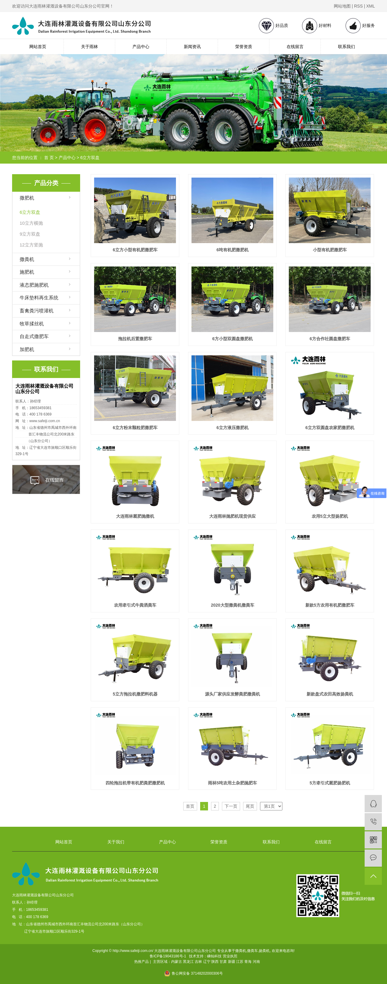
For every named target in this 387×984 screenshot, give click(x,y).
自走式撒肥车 (34, 336)
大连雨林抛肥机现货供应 (232, 516)
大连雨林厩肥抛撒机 (135, 516)
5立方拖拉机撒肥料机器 (135, 694)
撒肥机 (27, 197)
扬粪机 (264, 951)
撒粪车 (252, 951)
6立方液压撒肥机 (232, 427)
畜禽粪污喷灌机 (37, 310)
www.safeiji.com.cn (44, 421)
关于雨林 (89, 46)
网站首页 (37, 46)
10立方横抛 (31, 223)
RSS (358, 6)
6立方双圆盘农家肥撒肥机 (329, 427)
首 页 (49, 157)
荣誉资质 (243, 46)
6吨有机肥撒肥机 (232, 249)
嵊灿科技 (214, 956)
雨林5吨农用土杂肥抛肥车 (232, 782)
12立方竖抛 (31, 244)
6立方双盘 (90, 157)
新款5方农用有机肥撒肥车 (329, 605)
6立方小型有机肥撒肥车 (135, 249)
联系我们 (346, 46)
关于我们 (115, 841)
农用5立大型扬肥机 (330, 516)
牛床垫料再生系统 (39, 297)
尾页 (250, 806)
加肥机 (27, 349)
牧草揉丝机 (32, 323)
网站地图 (342, 6)
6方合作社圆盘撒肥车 (330, 338)
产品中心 (140, 46)
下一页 (231, 806)
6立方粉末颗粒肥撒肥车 (135, 427)
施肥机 (27, 272)
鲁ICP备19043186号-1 (168, 956)
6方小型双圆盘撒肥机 (232, 338)
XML (370, 6)
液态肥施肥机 (34, 285)
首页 (190, 806)
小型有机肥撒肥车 (330, 249)
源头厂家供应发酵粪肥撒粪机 (232, 694)
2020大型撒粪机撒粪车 (232, 605)
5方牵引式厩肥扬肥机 (330, 782)
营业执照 (230, 956)
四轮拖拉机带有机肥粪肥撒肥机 (135, 782)
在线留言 (295, 46)
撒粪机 (27, 259)
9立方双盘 (30, 233)
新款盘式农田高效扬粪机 (330, 694)
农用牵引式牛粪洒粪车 (135, 605)
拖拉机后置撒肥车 (135, 338)
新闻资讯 (192, 46)
